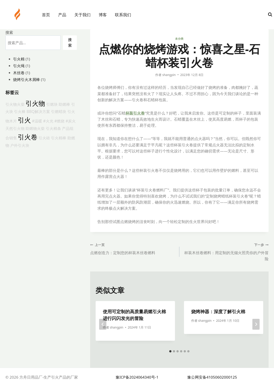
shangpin (169, 75)
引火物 (35, 103)
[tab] (170, 351)
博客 (103, 14)
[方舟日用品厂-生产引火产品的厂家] (17, 14)
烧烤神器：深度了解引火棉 (218, 311)
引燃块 (52, 104)
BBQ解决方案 (38, 111)
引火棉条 (53, 128)
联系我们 (123, 14)
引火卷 (27, 136)
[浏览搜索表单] (270, 14)
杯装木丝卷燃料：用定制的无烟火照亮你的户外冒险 (226, 251)
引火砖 (44, 137)
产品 (62, 14)
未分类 (179, 38)
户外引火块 (19, 145)
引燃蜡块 (58, 111)
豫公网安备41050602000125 (212, 377)
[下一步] (256, 324)
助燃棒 (64, 104)
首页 (46, 14)
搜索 (9, 32)
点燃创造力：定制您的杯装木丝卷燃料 (133, 248)
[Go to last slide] (102, 324)
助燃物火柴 (35, 128)
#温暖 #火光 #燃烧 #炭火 (54, 121)
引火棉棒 (58, 137)
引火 (24, 119)
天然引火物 (15, 128)
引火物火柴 (15, 104)
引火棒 (19, 111)
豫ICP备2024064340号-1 (137, 377)
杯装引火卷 (135, 113)
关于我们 (82, 14)
